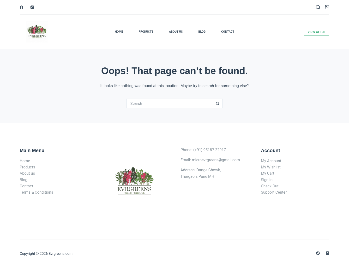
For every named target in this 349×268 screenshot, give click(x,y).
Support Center (274, 192)
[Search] (318, 7)
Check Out (269, 186)
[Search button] (218, 103)
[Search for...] (169, 103)
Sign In (266, 180)
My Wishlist (271, 167)
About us (27, 173)
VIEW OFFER (316, 32)
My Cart (267, 173)
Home (119, 31)
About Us (176, 31)
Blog (201, 31)
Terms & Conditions (36, 192)
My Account (271, 161)
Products (145, 31)
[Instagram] (32, 7)
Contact (227, 31)
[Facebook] (21, 7)
